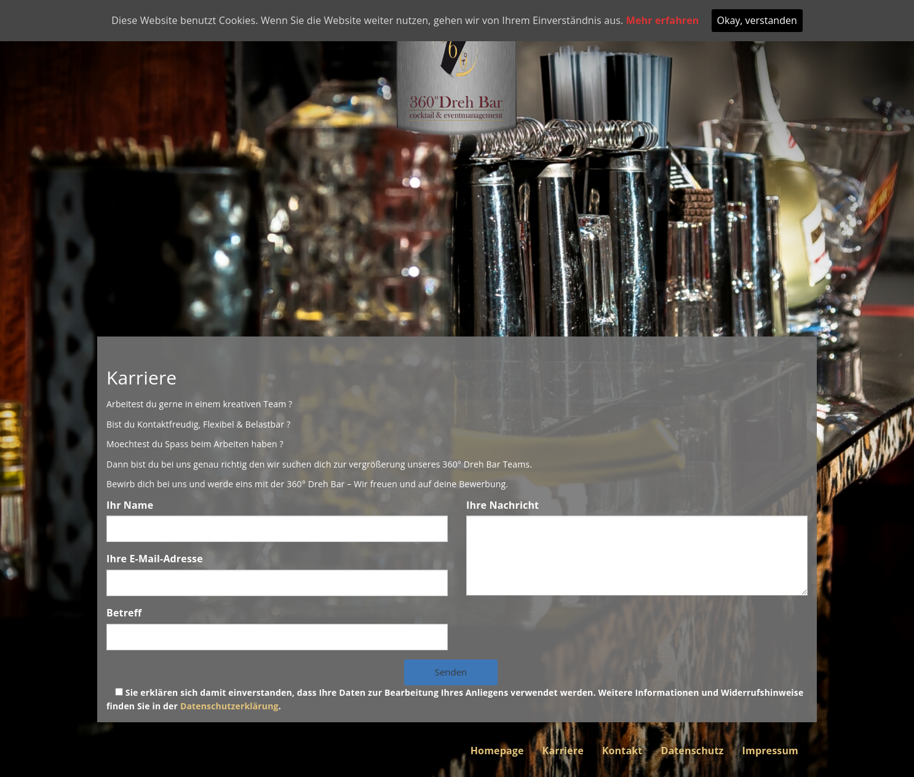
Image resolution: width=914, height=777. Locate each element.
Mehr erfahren (662, 20)
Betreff (123, 613)
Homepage (497, 750)
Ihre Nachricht (502, 505)
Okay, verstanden (757, 20)
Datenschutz (692, 750)
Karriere (563, 750)
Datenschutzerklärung (229, 706)
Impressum (770, 750)
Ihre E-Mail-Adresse (154, 558)
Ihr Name (129, 505)
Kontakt (622, 750)
